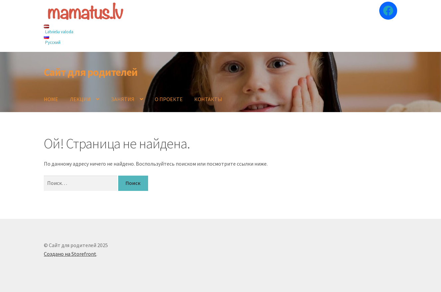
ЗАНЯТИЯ (122, 99)
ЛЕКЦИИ (80, 99)
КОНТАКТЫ (208, 99)
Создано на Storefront (70, 253)
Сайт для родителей (90, 72)
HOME (51, 99)
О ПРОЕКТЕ (169, 99)
